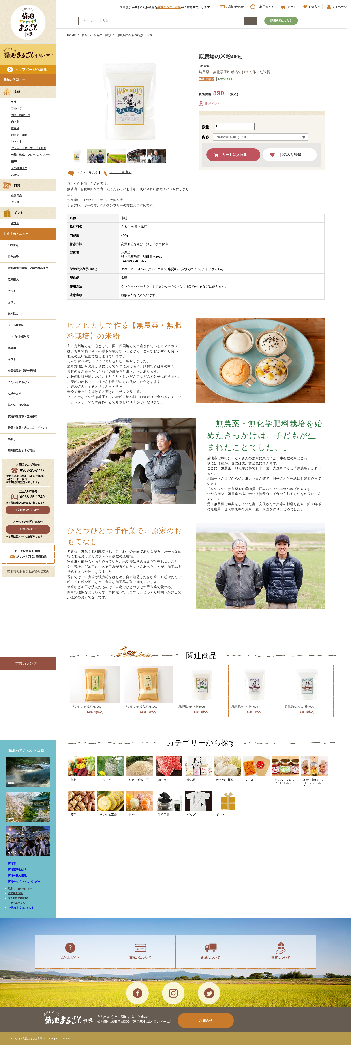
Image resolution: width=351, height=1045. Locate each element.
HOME (71, 35)
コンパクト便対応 (18, 336)
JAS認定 (13, 245)
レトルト (16, 141)
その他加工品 (19, 168)
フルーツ (16, 108)
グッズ (15, 202)
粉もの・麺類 (19, 135)
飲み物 (15, 128)
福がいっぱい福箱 (18, 405)
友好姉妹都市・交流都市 (22, 416)
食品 (85, 35)
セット (12, 291)
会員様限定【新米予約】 (22, 370)
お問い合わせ (232, 6)
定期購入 (13, 279)
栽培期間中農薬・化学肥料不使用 (28, 268)
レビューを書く (119, 172)
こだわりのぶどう (18, 382)
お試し (12, 302)
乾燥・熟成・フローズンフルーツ (31, 154)
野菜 (14, 102)
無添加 (12, 348)
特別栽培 (13, 256)
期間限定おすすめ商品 (21, 450)
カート (288, 7)
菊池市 (12, 863)
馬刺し (12, 439)
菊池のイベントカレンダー (24, 881)
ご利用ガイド (262, 6)
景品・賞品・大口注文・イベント (28, 427)
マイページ (337, 7)
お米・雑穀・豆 (20, 115)
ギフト (15, 223)
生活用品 (16, 195)
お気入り (311, 7)
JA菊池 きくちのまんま (21, 907)
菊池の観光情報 (17, 875)
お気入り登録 (290, 155)
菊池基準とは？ (17, 869)
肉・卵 (15, 121)
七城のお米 (14, 393)
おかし (15, 174)
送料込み (13, 313)
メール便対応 (16, 325)
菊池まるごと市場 (169, 7)
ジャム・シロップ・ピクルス (28, 148)
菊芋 (14, 161)
